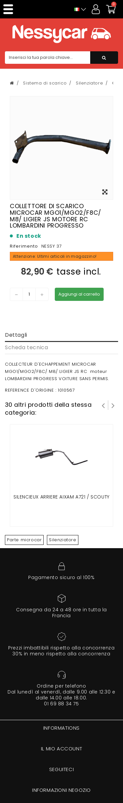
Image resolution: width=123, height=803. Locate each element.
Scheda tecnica (26, 347)
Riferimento (24, 246)
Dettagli (16, 335)
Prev (103, 405)
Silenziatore (62, 540)
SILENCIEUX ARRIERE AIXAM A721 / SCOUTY (61, 497)
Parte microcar (24, 540)
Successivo (113, 405)
